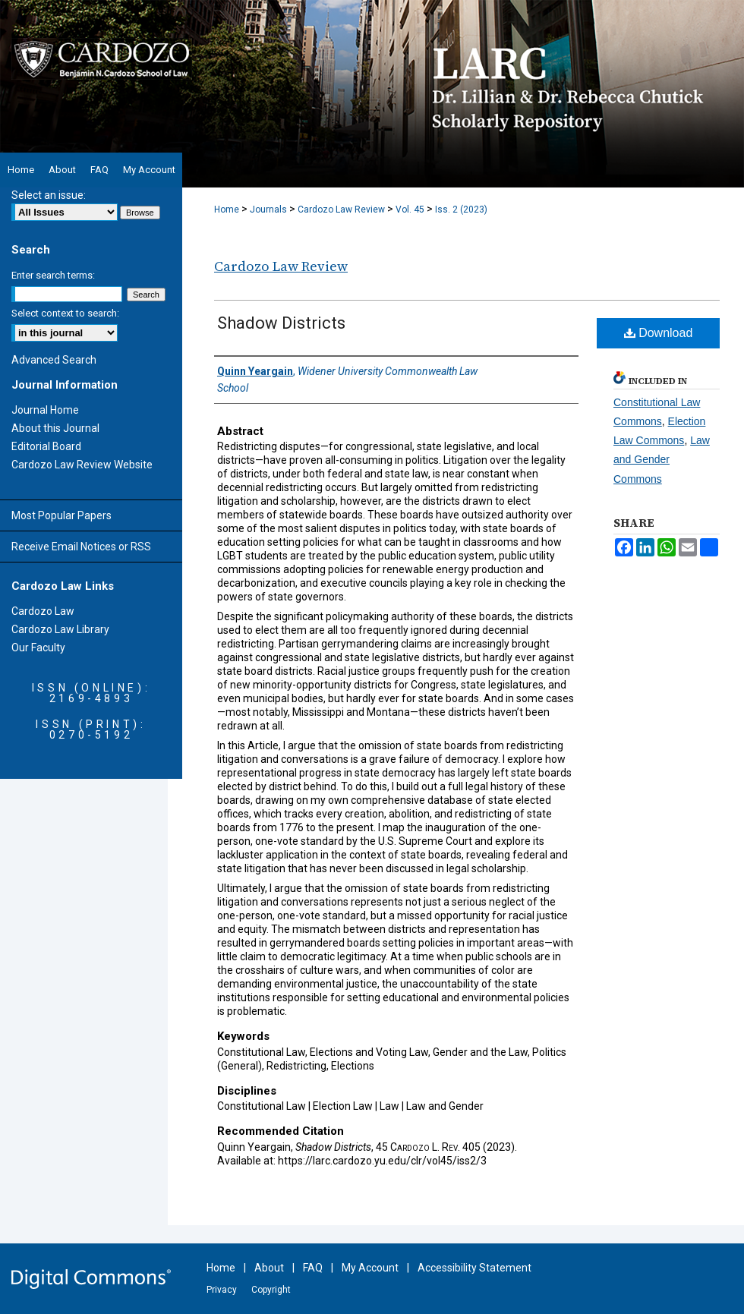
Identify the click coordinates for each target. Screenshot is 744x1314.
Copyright (271, 1289)
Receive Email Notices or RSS (81, 546)
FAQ (313, 1268)
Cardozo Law (42, 611)
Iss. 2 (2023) (461, 209)
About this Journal (55, 428)
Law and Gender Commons (661, 459)
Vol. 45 (410, 209)
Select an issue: (48, 195)
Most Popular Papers (61, 515)
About (269, 1268)
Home (226, 209)
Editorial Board (46, 446)
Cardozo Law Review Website (82, 464)
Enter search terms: (53, 275)
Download (658, 332)
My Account (370, 1268)
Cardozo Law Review (341, 209)
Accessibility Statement (474, 1268)
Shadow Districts (281, 323)
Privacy (221, 1289)
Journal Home (45, 410)
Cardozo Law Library (60, 629)
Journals (268, 209)
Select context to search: (65, 313)
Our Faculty (38, 647)
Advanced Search (53, 360)
